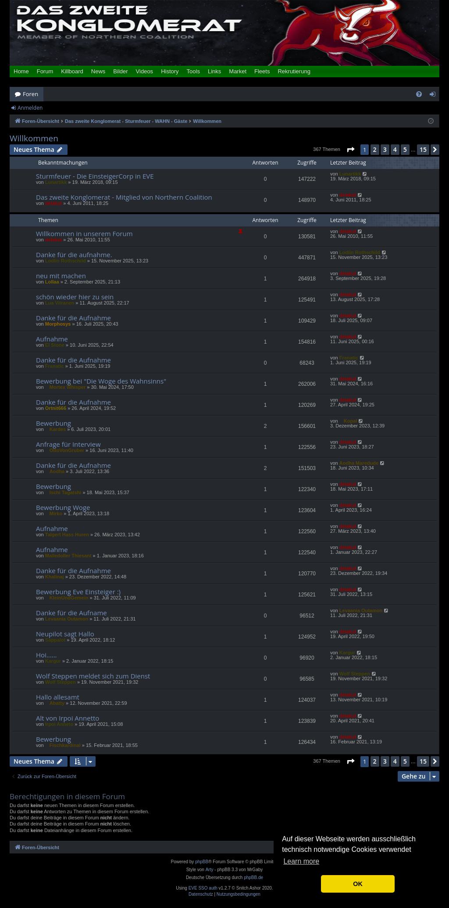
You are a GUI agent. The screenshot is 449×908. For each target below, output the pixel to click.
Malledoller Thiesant (68, 555)
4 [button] (395, 149)
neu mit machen (61, 275)
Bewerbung (53, 423)
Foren (30, 94)
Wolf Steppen (60, 682)
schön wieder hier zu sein (75, 296)
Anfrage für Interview (68, 444)
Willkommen (34, 138)
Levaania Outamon (66, 618)
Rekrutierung (294, 71)
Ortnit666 (55, 408)
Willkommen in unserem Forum (84, 233)
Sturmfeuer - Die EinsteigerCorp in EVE (95, 176)
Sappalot (55, 639)
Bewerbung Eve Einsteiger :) (78, 591)
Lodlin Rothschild (65, 260)
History (169, 71)
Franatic (54, 366)
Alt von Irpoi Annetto (67, 718)
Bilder (120, 71)
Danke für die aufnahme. (74, 254)
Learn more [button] (301, 861)
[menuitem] (419, 94)
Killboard (72, 71)
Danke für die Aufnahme (73, 317)
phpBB (201, 861)
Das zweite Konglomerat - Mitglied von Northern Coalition (124, 197)
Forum (45, 71)
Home (21, 71)
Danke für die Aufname (71, 612)
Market (237, 71)
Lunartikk (56, 182)
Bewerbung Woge (63, 507)
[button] (350, 149)
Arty (210, 869)
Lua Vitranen (59, 302)
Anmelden (30, 107)
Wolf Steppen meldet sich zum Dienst (93, 675)
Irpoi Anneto (59, 724)
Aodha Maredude (358, 463)
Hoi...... (46, 654)
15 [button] (423, 149)
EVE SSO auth (203, 888)
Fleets (262, 71)
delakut (53, 203)
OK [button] (358, 883)
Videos (144, 71)
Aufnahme (52, 338)
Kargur (53, 661)
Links (214, 71)
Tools (193, 71)
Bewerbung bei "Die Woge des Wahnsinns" (101, 381)
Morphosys (58, 324)
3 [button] (385, 149)
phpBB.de (253, 877)
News (98, 71)
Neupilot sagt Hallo (65, 633)
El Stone (54, 345)
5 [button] (405, 149)
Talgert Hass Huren (67, 534)
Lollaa (52, 281)
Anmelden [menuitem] (435, 95)
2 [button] (375, 149)
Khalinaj (54, 576)
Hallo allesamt (57, 697)
